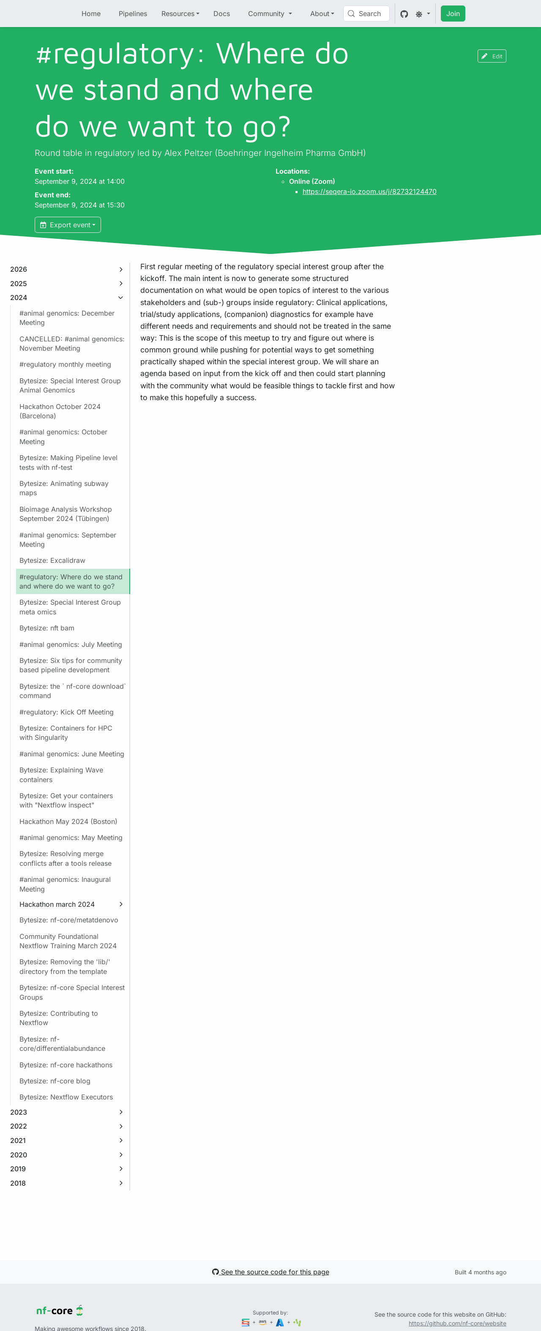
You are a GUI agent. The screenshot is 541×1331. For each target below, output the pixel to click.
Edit (492, 56)
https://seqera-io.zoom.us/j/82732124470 (370, 191)
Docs (221, 13)
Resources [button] (177, 13)
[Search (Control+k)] (366, 13)
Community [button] (267, 13)
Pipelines (133, 13)
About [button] (319, 13)
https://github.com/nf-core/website (457, 1323)
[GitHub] (404, 13)
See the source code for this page (270, 1272)
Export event (65, 225)
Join (453, 13)
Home (91, 13)
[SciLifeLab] (297, 1322)
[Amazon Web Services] (263, 1322)
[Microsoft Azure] (280, 1322)
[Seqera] (246, 1322)
